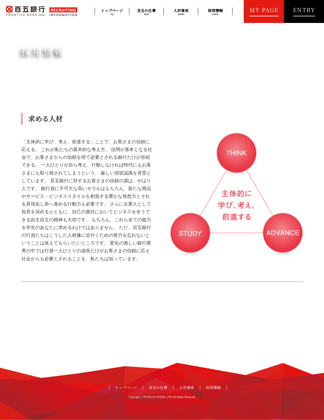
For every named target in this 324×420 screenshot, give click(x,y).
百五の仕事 (146, 11)
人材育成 (181, 11)
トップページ (112, 11)
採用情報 (215, 11)
